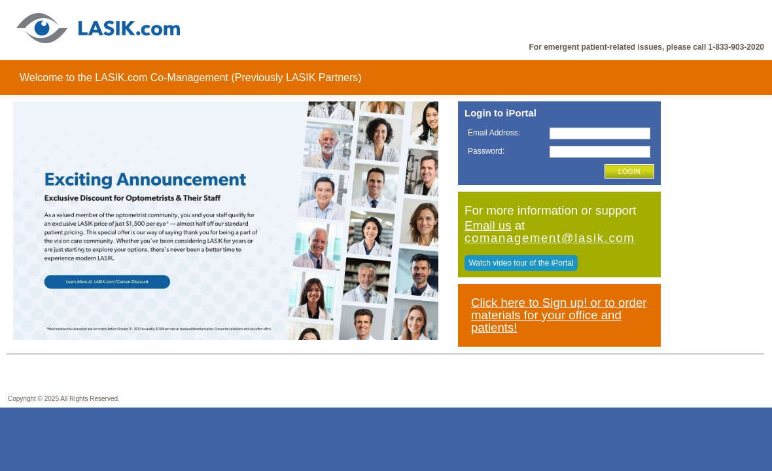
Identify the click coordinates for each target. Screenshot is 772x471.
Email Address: (494, 133)
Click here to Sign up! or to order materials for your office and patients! (559, 315)
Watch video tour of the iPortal (520, 263)
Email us (488, 225)
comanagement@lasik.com (550, 238)
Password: (486, 151)
